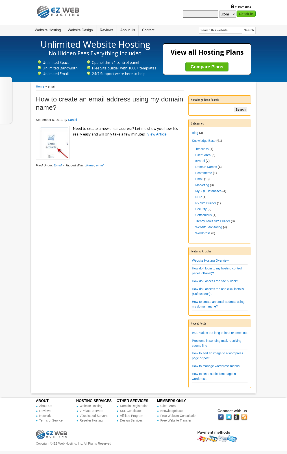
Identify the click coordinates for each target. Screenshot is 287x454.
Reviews (106, 30)
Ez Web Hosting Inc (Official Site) (61, 15)
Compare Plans (207, 66)
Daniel (72, 120)
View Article (157, 134)
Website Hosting (48, 30)
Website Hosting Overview (210, 260)
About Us (127, 30)
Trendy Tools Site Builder (212, 221)
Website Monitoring (208, 227)
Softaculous (203, 215)
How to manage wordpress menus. (216, 366)
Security (201, 209)
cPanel (89, 165)
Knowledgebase (171, 411)
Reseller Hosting (91, 420)
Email (58, 165)
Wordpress (202, 233)
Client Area (203, 155)
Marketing (202, 185)
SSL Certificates (131, 411)
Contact (148, 30)
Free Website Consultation (178, 415)
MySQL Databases (208, 191)
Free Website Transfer (175, 420)
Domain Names (206, 167)
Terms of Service (51, 420)
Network (45, 415)
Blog (195, 133)
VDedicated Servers (94, 415)
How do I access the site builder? (215, 281)
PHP (198, 197)
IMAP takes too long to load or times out (220, 333)
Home (40, 86)
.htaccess (202, 149)
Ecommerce (203, 173)
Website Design (80, 30)
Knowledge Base (203, 140)
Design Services (131, 420)
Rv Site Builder (205, 203)
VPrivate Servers (91, 411)
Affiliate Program (131, 415)
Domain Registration (134, 406)
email (99, 165)
